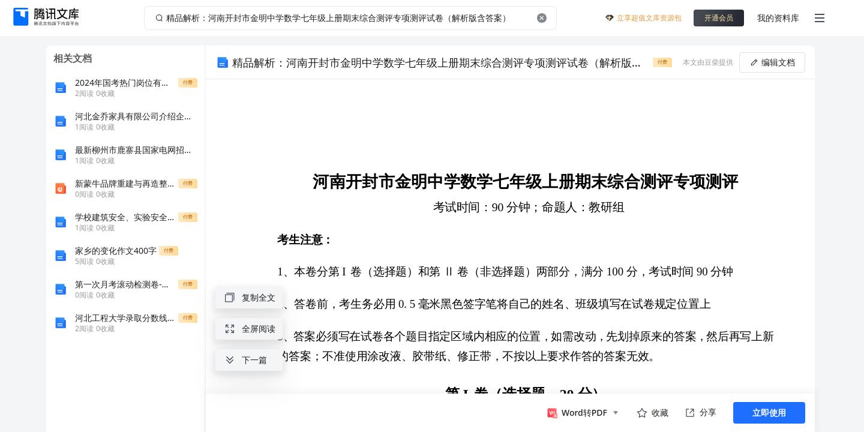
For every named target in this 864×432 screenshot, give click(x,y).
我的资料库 (778, 17)
